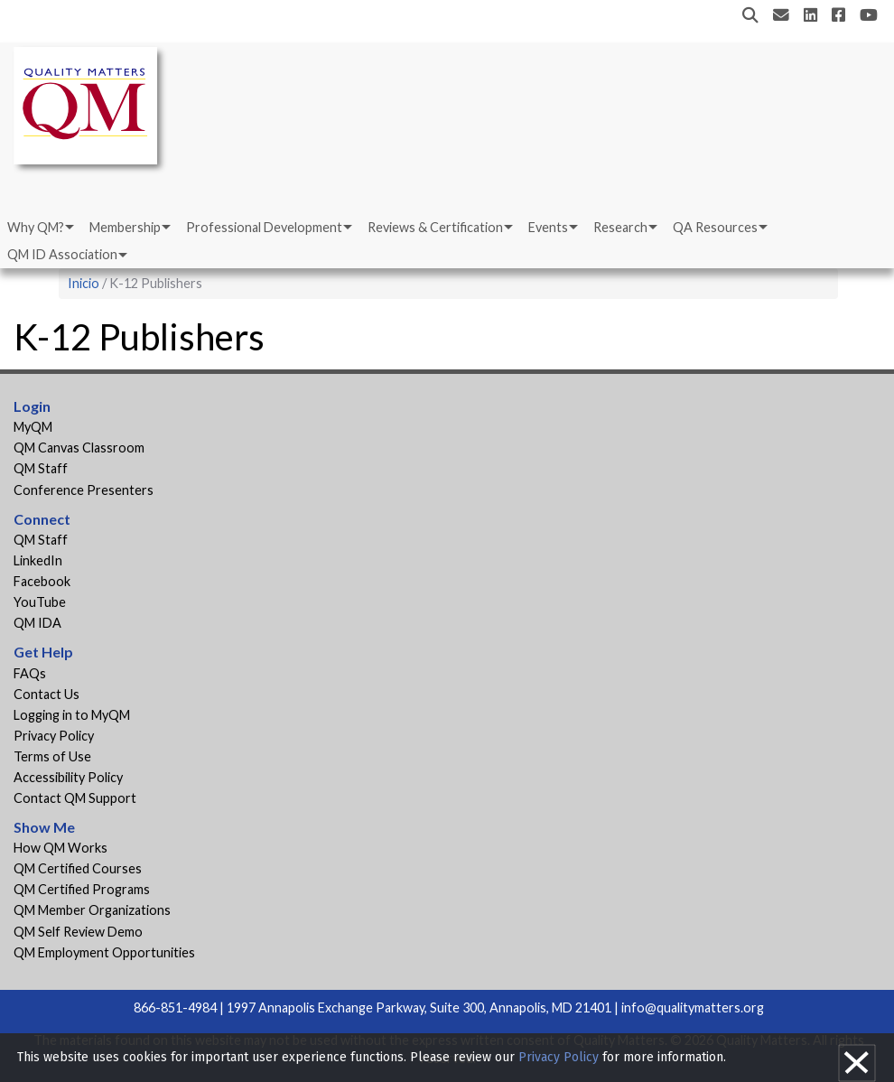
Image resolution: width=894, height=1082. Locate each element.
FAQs (30, 673)
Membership (125, 227)
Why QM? (35, 227)
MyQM (33, 426)
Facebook (42, 581)
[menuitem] (39, 227)
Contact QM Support (75, 798)
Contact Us (46, 694)
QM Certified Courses (78, 868)
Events (548, 227)
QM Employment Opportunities (104, 952)
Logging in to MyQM (72, 715)
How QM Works (60, 847)
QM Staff (41, 468)
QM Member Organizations (92, 910)
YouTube (40, 602)
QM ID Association (62, 254)
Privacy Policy (54, 735)
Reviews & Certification (435, 227)
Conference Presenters (84, 490)
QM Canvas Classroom (79, 447)
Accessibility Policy (68, 777)
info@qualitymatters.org (692, 1007)
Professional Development (264, 227)
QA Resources (715, 227)
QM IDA (37, 622)
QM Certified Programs (82, 889)
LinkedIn (38, 560)
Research (620, 227)
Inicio (83, 283)
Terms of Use (52, 756)
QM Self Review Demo (78, 931)
